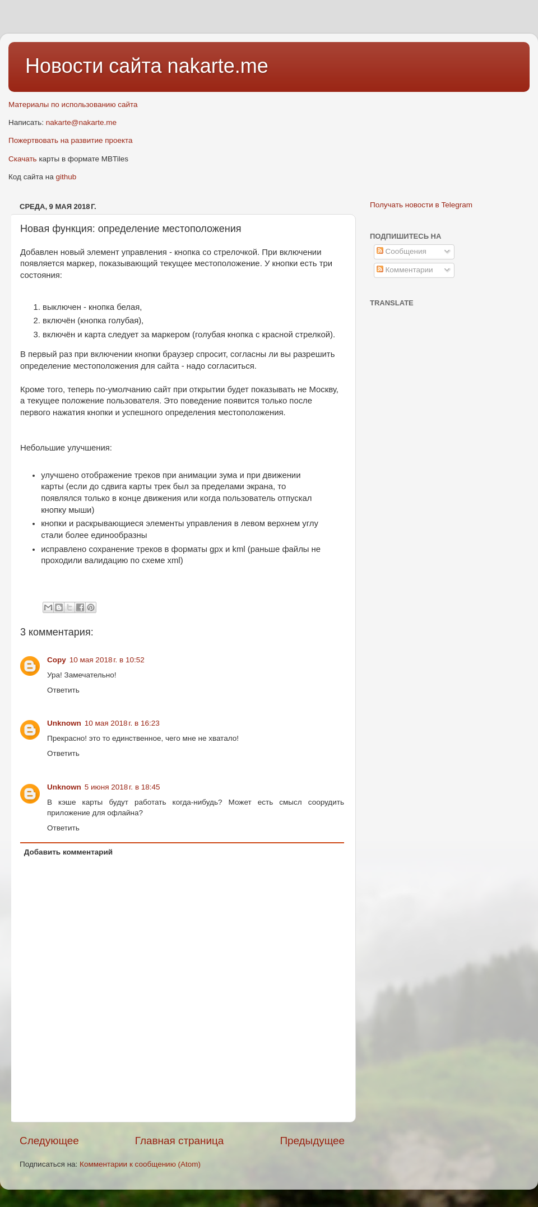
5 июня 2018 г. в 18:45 (122, 787)
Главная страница (179, 1140)
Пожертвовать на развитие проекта (70, 140)
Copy (56, 660)
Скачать (22, 159)
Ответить (63, 690)
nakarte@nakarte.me (81, 122)
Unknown (64, 723)
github (66, 177)
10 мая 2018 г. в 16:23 (122, 723)
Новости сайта (96, 65)
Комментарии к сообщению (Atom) (140, 1164)
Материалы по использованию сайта (73, 104)
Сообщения (401, 251)
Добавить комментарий (68, 852)
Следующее (49, 1140)
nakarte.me (218, 65)
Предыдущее (312, 1140)
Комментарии (405, 270)
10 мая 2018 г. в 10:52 (107, 660)
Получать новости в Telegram (421, 205)
